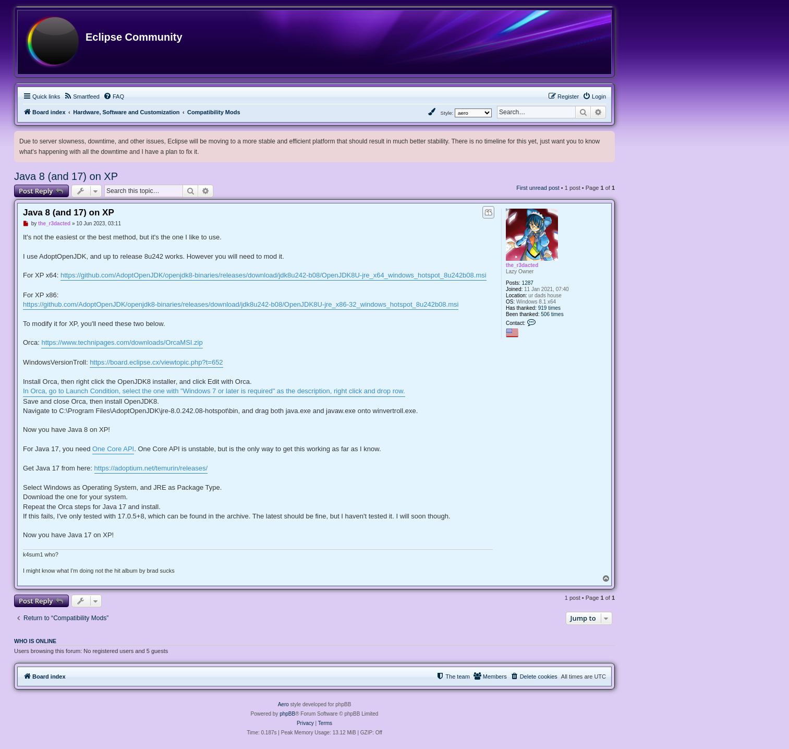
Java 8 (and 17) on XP (66, 176)
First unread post (538, 188)
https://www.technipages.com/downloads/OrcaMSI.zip (121, 342)
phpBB (287, 714)
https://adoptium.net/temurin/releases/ (151, 468)
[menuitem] (82, 96)
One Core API (113, 449)
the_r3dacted (522, 265)
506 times (552, 314)
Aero (283, 704)
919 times (549, 308)
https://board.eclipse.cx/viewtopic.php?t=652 (156, 362)
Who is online (35, 641)
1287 (527, 283)
